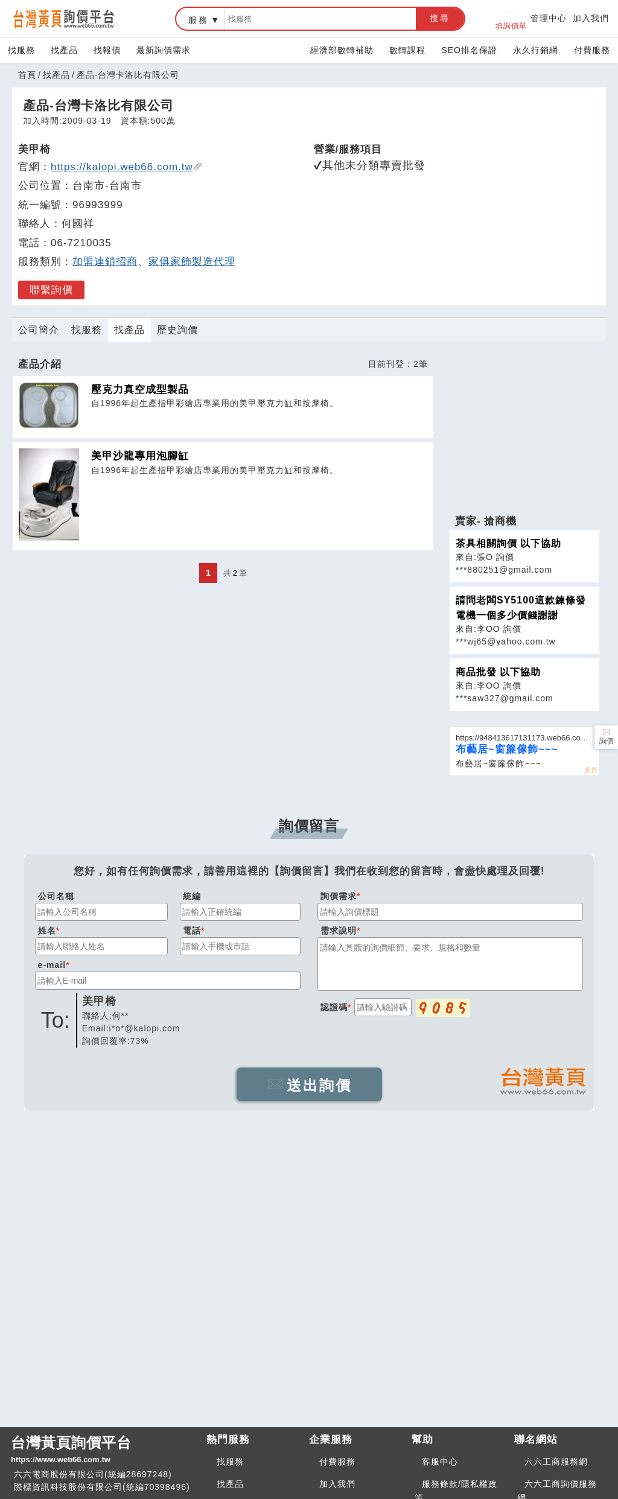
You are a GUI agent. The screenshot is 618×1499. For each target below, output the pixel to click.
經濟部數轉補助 (342, 50)
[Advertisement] (524, 430)
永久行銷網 (535, 50)
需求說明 (338, 930)
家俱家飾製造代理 (191, 261)
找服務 (21, 50)
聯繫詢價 (51, 290)
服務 (198, 20)
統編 (192, 896)
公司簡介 (38, 330)
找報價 (107, 50)
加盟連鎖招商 (105, 261)
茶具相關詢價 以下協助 (508, 543)
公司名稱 (56, 896)
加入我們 (591, 18)
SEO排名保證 (469, 50)
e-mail (52, 965)
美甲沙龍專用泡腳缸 (140, 456)
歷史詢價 (177, 330)
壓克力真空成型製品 (140, 389)
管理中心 (548, 18)
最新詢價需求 (163, 50)
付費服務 (592, 50)
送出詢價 (309, 1085)
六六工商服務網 (556, 1461)
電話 (192, 930)
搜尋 (440, 18)
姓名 (47, 930)
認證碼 (334, 1007)
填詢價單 (511, 19)
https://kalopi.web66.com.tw (127, 167)
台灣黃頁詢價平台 (104, 1450)
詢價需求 (338, 896)
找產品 (64, 50)
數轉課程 (407, 50)
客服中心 (440, 1461)
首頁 (27, 75)
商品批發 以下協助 (498, 672)
